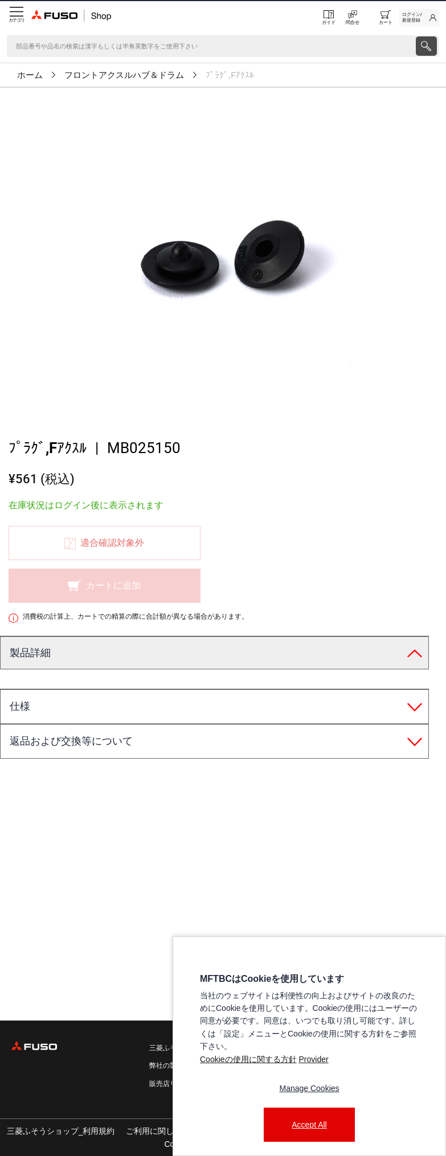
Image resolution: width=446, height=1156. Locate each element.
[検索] (210, 46)
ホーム (30, 75)
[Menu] (15, 17)
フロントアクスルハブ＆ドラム (124, 75)
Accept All (309, 1124)
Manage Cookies (309, 1088)
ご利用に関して (154, 1131)
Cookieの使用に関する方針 (248, 1059)
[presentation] (223, 578)
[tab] (214, 653)
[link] (419, 17)
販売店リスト (169, 1084)
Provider (313, 1059)
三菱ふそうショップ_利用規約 (61, 1131)
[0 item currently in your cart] (385, 17)
